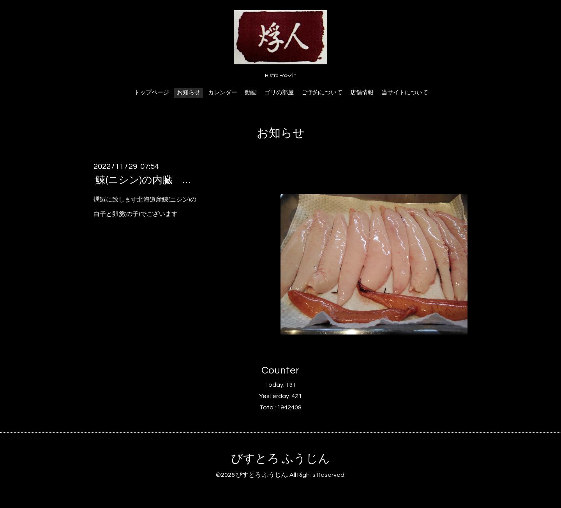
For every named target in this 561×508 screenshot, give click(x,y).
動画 (251, 93)
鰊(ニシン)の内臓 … (143, 180)
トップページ (151, 93)
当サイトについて (404, 93)
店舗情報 (362, 93)
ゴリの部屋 (279, 93)
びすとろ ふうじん (280, 459)
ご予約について (322, 93)
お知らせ (188, 93)
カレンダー (222, 93)
